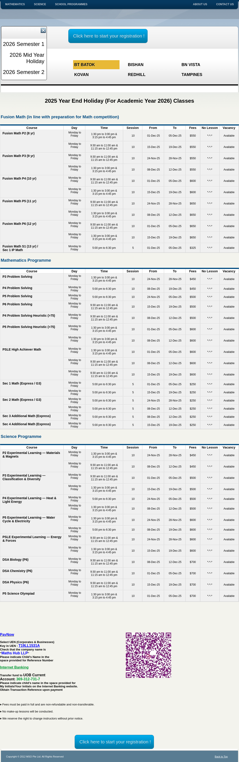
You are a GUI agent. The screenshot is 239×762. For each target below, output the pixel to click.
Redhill (137, 74)
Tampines (192, 74)
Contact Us (225, 4)
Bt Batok (84, 64)
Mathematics (15, 4)
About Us (200, 4)
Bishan (135, 64)
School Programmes (71, 4)
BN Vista (191, 64)
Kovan (81, 74)
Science (40, 4)
